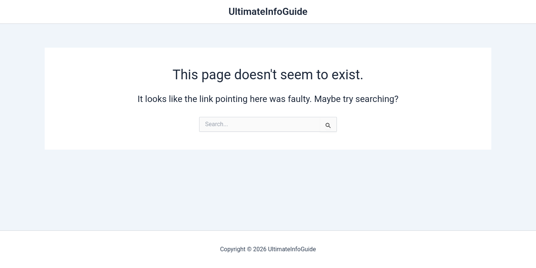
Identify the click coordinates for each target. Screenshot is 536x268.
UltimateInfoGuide (268, 11)
